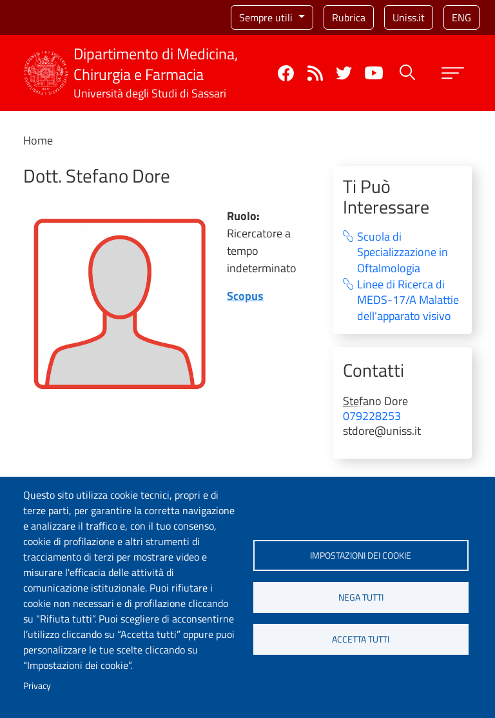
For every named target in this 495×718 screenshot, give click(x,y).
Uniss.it (409, 17)
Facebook (286, 73)
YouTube (374, 73)
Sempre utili (267, 17)
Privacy (37, 685)
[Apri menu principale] (453, 73)
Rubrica (348, 17)
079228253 (372, 415)
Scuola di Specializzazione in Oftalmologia (402, 253)
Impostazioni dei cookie (360, 555)
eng (461, 17)
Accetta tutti (360, 639)
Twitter (344, 73)
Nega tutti (360, 597)
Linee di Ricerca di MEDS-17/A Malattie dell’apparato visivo (408, 300)
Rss (315, 73)
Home (38, 140)
